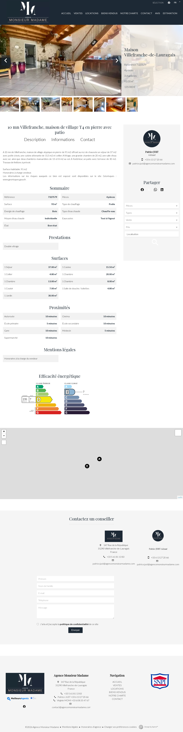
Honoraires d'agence (91, 726)
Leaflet (180, 497)
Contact (87, 139)
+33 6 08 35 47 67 (80, 700)
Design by (151, 727)
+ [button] (4, 432)
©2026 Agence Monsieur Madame (42, 727)
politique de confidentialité (74, 624)
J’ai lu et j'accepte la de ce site (69, 624)
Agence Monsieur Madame (71, 675)
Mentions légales (70, 726)
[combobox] (152, 206)
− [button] (4, 436)
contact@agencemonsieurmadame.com (71, 707)
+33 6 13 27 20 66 (153, 159)
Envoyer (75, 630)
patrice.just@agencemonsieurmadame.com (154, 163)
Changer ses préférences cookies (120, 726)
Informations (63, 139)
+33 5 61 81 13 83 (115, 556)
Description (35, 139)
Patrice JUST (151, 151)
